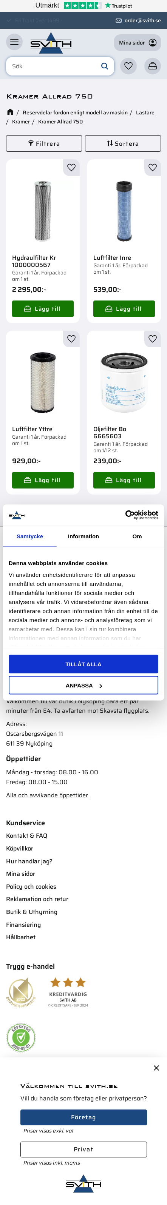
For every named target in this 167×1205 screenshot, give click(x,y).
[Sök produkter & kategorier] (60, 66)
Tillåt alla (83, 664)
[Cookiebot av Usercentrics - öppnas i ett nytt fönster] (125, 515)
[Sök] (104, 66)
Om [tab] (137, 536)
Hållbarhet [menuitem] (21, 937)
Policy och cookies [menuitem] (31, 886)
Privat (83, 1149)
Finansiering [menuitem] (23, 924)
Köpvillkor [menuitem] (19, 848)
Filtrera (48, 143)
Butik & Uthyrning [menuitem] (31, 912)
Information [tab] (83, 536)
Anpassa (84, 685)
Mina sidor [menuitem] (20, 873)
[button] (14, 42)
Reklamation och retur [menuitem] (37, 899)
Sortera (127, 143)
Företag (83, 1117)
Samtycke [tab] (30, 536)
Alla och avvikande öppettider (47, 795)
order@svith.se (143, 20)
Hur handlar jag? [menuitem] (29, 861)
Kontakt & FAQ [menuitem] (26, 835)
